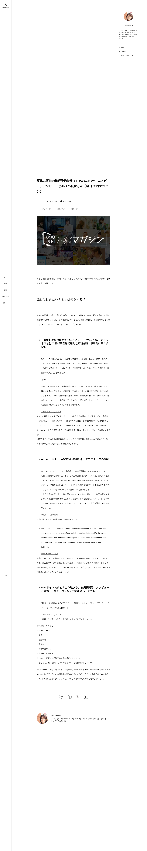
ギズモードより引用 (49, 515)
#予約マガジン (61, 209)
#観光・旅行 (74, 209)
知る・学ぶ (5, 296)
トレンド (5, 303)
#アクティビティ (47, 209)
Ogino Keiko (128, 25)
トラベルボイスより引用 (51, 412)
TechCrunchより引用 (49, 554)
